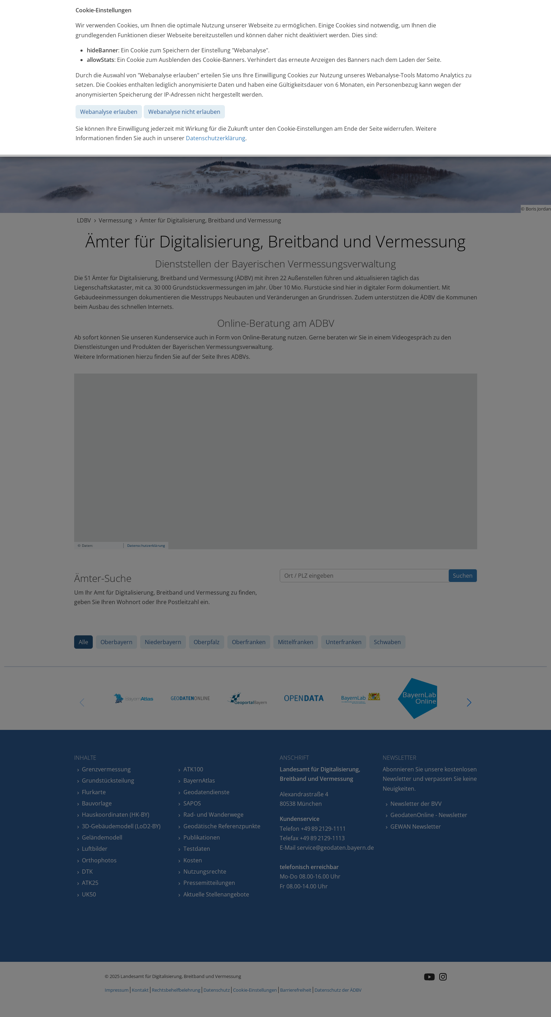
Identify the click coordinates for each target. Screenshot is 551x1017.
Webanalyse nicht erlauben (184, 112)
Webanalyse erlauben (108, 112)
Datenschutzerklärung (215, 138)
